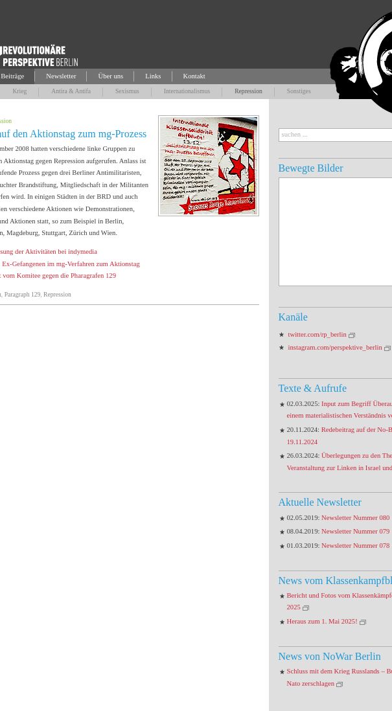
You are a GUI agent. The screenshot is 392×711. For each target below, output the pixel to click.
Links (153, 76)
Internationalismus (187, 91)
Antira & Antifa (71, 91)
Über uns (110, 76)
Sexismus (127, 91)
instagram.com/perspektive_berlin (335, 347)
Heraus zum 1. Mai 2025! (322, 621)
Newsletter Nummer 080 (355, 517)
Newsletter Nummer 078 (355, 545)
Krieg (19, 91)
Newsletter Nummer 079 (355, 531)
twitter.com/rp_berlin (317, 334)
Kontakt (194, 76)
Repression (248, 91)
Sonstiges (299, 91)
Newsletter (61, 76)
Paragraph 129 (23, 294)
